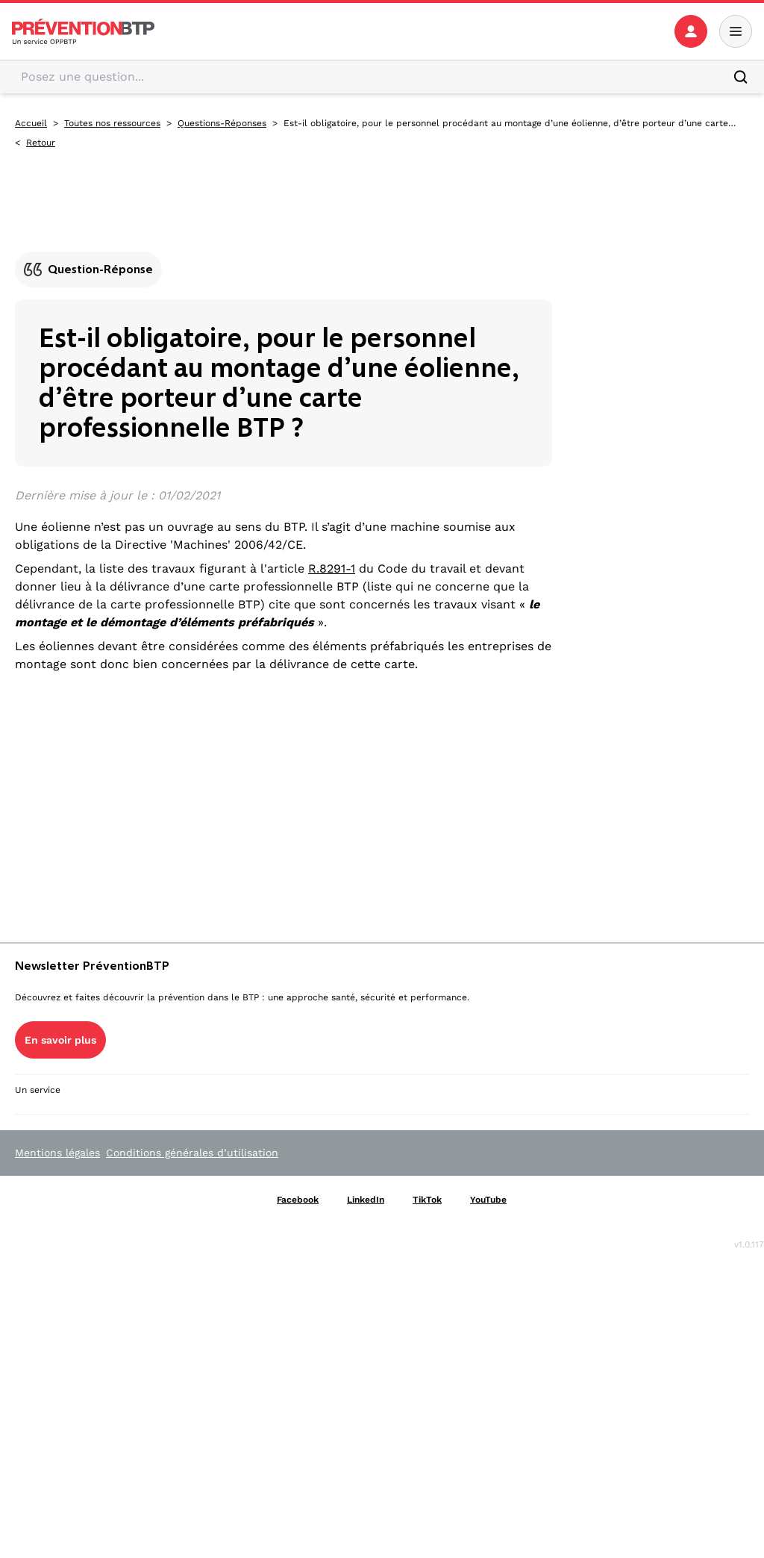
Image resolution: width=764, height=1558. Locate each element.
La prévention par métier (365, 921)
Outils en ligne (335, 1204)
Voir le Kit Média (64, 1384)
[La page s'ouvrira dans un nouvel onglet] (695, 28)
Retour (40, 154)
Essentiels (322, 1054)
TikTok (39, 1115)
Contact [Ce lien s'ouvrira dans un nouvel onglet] (32, 1030)
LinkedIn (113, 1097)
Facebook (45, 1097)
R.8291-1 (331, 547)
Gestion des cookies (119, 1048)
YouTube (100, 1115)
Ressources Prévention (636, 921)
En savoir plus (57, 1264)
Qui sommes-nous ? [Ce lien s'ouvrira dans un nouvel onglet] (58, 976)
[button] (695, 28)
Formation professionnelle (646, 1216)
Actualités (598, 1078)
